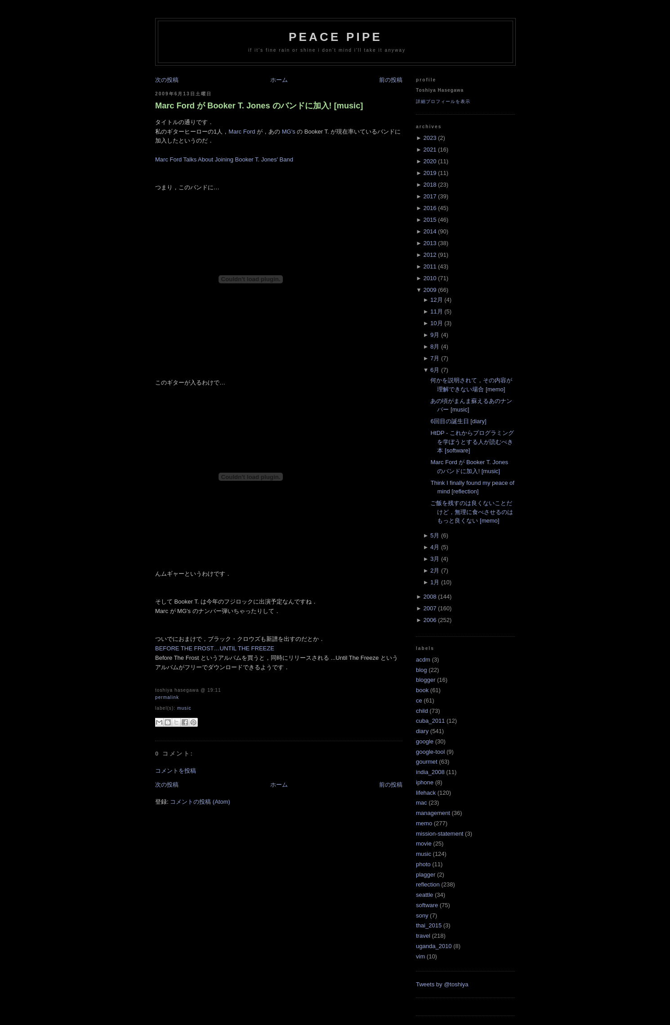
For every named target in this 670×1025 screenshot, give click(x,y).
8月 (434, 346)
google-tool (430, 751)
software (427, 905)
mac (421, 802)
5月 (434, 535)
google (424, 741)
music (184, 708)
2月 (434, 570)
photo (423, 864)
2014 (429, 231)
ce (419, 700)
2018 (429, 184)
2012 (429, 254)
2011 (429, 266)
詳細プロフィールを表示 (443, 101)
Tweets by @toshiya (442, 984)
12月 (436, 299)
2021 (429, 149)
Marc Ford (241, 131)
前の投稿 (390, 79)
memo (424, 823)
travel (423, 935)
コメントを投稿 (175, 770)
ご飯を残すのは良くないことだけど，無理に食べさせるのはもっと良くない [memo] (471, 512)
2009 (429, 289)
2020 (429, 161)
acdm (423, 659)
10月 (436, 323)
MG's (288, 131)
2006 (429, 620)
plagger (425, 874)
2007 (429, 608)
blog (421, 670)
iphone (424, 782)
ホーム (279, 79)
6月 (434, 370)
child (422, 710)
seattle (424, 894)
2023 (429, 137)
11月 (436, 311)
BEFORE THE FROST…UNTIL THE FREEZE (214, 648)
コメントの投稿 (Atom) (200, 801)
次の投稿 (167, 79)
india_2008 (430, 772)
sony (422, 915)
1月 (434, 582)
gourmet (427, 761)
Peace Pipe (335, 37)
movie (424, 843)
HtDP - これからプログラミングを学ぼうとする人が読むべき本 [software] (472, 442)
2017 (429, 196)
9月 (434, 334)
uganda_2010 (434, 946)
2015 (429, 219)
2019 (429, 173)
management (433, 813)
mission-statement (439, 833)
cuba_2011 (430, 720)
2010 (429, 278)
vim (420, 956)
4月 (434, 547)
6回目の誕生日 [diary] (458, 421)
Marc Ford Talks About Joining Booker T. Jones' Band (224, 159)
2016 (429, 208)
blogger (425, 679)
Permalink (167, 697)
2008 (429, 596)
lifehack (426, 792)
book (422, 690)
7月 (434, 358)
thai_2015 (429, 925)
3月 (434, 558)
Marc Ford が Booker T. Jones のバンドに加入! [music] (259, 105)
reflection (428, 884)
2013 (429, 243)
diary (422, 731)
